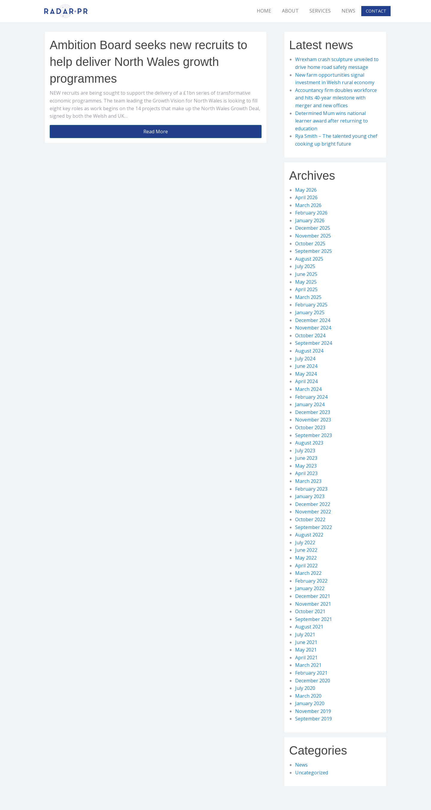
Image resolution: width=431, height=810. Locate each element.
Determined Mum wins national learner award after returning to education (331, 121)
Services (320, 10)
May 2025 (306, 282)
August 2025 (309, 259)
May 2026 (306, 190)
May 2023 (306, 466)
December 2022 (312, 504)
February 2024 (311, 397)
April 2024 (306, 381)
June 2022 (306, 550)
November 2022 (313, 511)
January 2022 (309, 588)
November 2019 (313, 711)
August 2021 (309, 626)
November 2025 (313, 235)
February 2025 (311, 304)
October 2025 (310, 243)
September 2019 (313, 718)
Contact (376, 11)
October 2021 (310, 611)
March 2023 (308, 481)
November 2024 (313, 327)
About (290, 10)
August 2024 (309, 350)
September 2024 (313, 343)
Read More (155, 131)
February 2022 (311, 581)
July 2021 (305, 634)
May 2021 (306, 649)
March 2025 (308, 297)
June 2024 (306, 366)
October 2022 (310, 519)
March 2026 (308, 205)
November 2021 (313, 604)
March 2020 (308, 696)
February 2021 (311, 673)
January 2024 (309, 404)
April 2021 (306, 657)
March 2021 (308, 665)
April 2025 (306, 289)
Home (264, 10)
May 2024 (306, 374)
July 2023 (305, 450)
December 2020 (312, 680)
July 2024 (305, 358)
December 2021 (312, 596)
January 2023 (309, 496)
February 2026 (311, 212)
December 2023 (312, 412)
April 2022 (306, 565)
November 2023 (313, 419)
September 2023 (313, 435)
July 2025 (305, 266)
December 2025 (312, 228)
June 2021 (306, 642)
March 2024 (308, 389)
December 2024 (312, 320)
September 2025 (313, 251)
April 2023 (306, 473)
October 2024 (310, 335)
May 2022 (306, 557)
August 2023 (309, 442)
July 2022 (305, 542)
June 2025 (306, 274)
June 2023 (306, 458)
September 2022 (313, 527)
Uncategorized (311, 772)
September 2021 (313, 619)
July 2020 (305, 688)
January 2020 (309, 703)
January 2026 (309, 220)
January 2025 (309, 312)
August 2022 (309, 534)
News (348, 10)
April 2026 (306, 197)
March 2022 (308, 573)
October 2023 (310, 427)
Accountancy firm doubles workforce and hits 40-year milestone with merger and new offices (336, 98)
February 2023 (311, 489)
